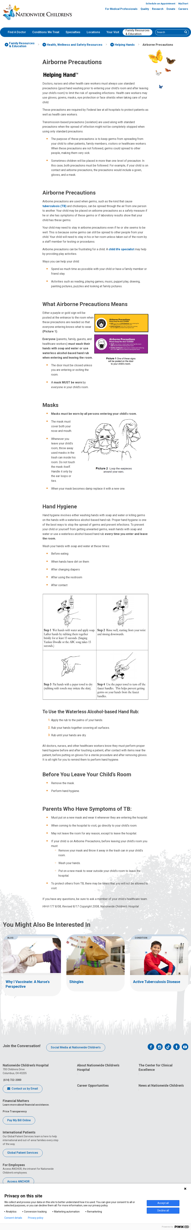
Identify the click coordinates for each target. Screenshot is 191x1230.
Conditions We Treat (45, 32)
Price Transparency (15, 1111)
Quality (145, 9)
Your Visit (112, 32)
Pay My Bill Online (19, 1120)
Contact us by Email (22, 1089)
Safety (145, 1114)
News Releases (151, 1140)
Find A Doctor (17, 32)
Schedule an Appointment (160, 3)
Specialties (73, 32)
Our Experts (149, 1167)
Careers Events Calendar (95, 1154)
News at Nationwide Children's (161, 1133)
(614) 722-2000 (12, 1079)
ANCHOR (85, 1174)
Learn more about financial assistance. (26, 1104)
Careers (183, 9)
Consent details (13, 1217)
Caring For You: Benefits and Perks (101, 1147)
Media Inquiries (151, 1147)
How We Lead (88, 1083)
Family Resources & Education (137, 32)
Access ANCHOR (18, 1181)
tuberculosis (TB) (54, 206)
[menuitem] (17, 32)
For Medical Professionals (121, 9)
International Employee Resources (101, 1160)
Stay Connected (151, 1154)
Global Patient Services (22, 1152)
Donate (171, 9)
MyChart (183, 3)
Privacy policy (35, 1217)
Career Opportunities (93, 1133)
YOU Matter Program (93, 1167)
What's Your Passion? (93, 1140)
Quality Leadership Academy (159, 1093)
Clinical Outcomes (153, 1107)
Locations (93, 32)
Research (157, 9)
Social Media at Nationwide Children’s (76, 1047)
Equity (145, 1120)
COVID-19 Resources (93, 1181)
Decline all (163, 1210)
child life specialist (121, 249)
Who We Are (87, 1076)
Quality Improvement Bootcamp (161, 1076)
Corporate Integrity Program (97, 1100)
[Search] (169, 32)
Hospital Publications (155, 1160)
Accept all (163, 1203)
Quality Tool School (153, 1100)
